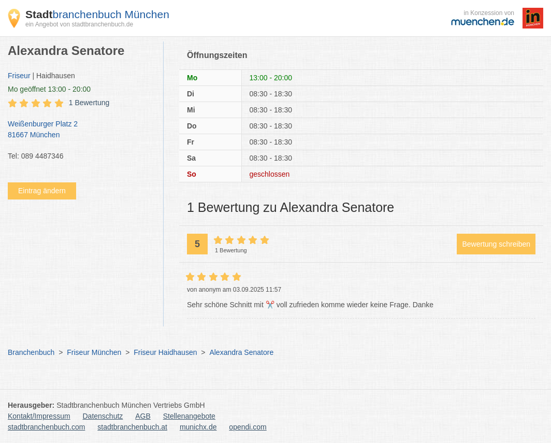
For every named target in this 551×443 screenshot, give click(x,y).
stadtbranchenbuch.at (132, 427)
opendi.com (247, 427)
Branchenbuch (31, 352)
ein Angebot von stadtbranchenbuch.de (79, 24)
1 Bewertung (89, 102)
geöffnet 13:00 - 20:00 (49, 89)
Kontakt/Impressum (39, 416)
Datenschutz (103, 416)
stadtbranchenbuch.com (46, 427)
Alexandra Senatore (241, 352)
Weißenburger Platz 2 (80, 130)
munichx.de (198, 427)
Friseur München (94, 352)
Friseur (19, 76)
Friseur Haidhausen (165, 352)
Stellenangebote (189, 416)
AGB (143, 416)
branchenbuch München (97, 14)
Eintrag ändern (42, 191)
